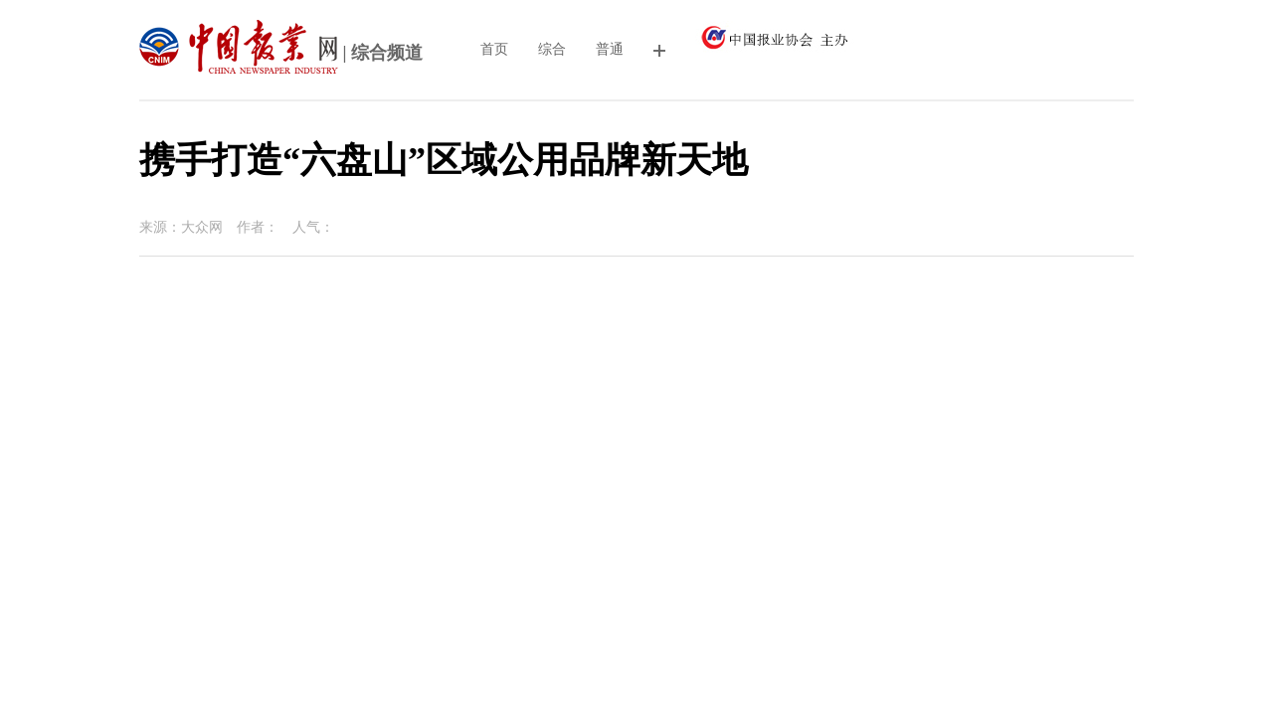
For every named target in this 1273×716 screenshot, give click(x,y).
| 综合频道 (281, 55)
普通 (610, 49)
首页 (494, 49)
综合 (552, 49)
